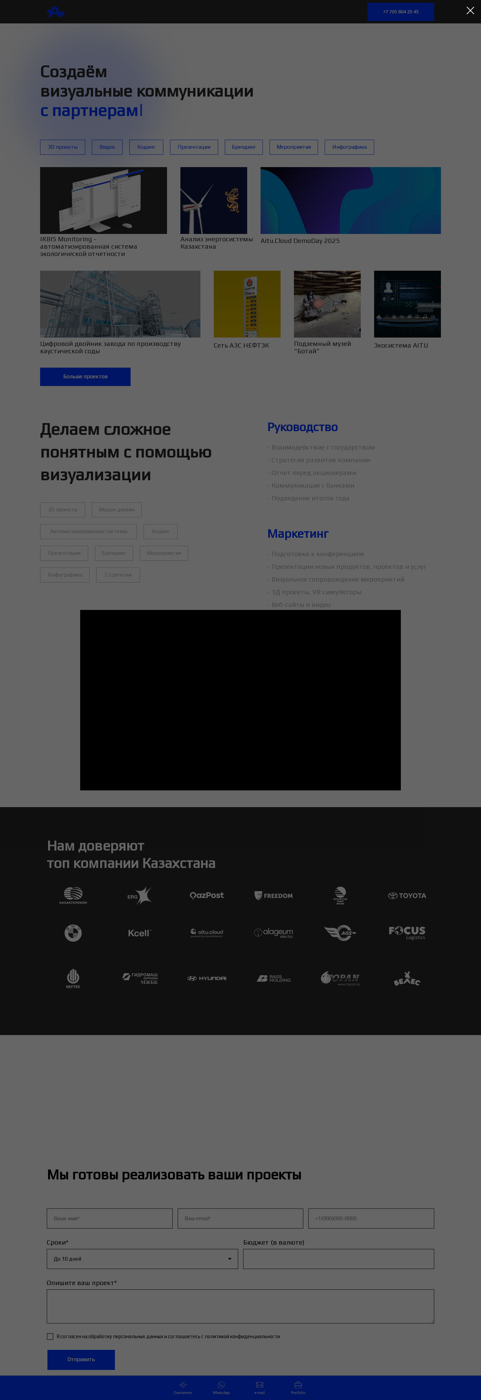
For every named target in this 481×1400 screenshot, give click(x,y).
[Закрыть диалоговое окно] (470, 10)
